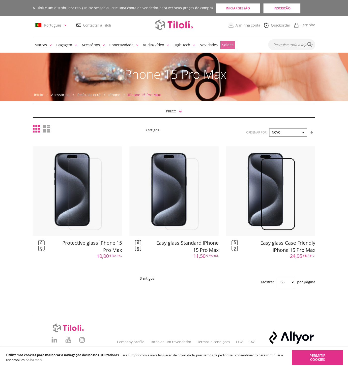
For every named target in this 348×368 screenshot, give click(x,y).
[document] (174, 357)
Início (38, 94)
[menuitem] (43, 45)
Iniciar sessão (240, 8)
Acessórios (60, 94)
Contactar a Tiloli (97, 25)
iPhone (114, 94)
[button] (51, 25)
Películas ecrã (88, 94)
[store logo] (174, 25)
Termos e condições (213, 341)
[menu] (147, 45)
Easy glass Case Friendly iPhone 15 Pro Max (287, 246)
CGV (239, 341)
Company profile (130, 341)
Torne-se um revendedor (170, 341)
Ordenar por (256, 132)
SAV (252, 341)
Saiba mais (34, 360)
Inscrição (293, 8)
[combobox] (291, 44)
